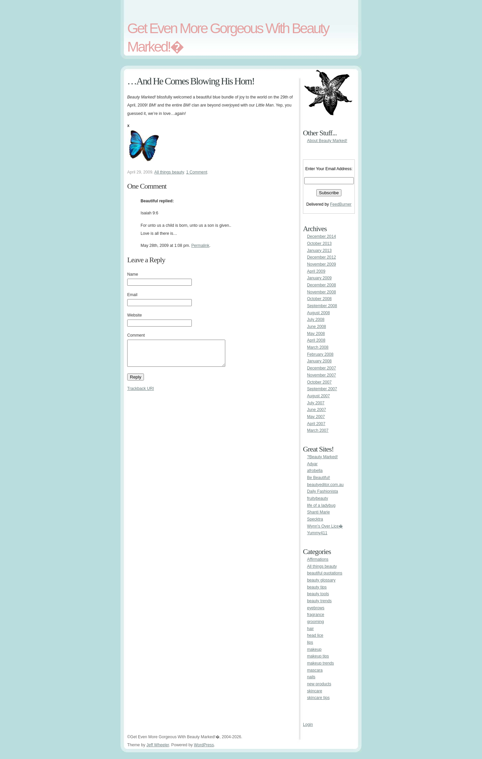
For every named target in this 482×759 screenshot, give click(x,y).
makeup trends (320, 663)
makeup (314, 649)
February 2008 (320, 354)
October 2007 (319, 382)
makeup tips (318, 656)
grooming (315, 621)
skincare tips (318, 697)
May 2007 (316, 416)
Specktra (315, 519)
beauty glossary (321, 580)
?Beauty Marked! (322, 457)
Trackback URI (140, 393)
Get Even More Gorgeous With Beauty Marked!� (228, 37)
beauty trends (319, 601)
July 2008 (315, 319)
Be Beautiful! (318, 477)
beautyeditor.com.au (325, 484)
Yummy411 (317, 533)
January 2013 (319, 250)
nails (311, 677)
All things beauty (169, 172)
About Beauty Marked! (327, 140)
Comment (136, 335)
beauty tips (317, 587)
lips (310, 642)
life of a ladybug (321, 505)
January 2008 (319, 361)
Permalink (200, 245)
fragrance (315, 614)
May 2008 (316, 333)
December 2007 (321, 368)
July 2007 (315, 403)
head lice (315, 635)
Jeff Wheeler (157, 745)
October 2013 (319, 243)
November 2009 (321, 264)
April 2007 (316, 423)
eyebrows (315, 608)
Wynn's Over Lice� (325, 526)
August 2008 (318, 312)
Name (132, 274)
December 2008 (321, 285)
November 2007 (321, 375)
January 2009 (319, 278)
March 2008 (317, 347)
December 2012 (321, 257)
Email (132, 294)
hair (310, 628)
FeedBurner (340, 204)
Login (308, 724)
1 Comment (196, 172)
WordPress (204, 745)
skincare (314, 691)
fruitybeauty (317, 498)
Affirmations (317, 559)
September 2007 (322, 389)
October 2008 (319, 298)
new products (319, 684)
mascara (315, 670)
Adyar (312, 464)
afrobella (315, 470)
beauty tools (318, 594)
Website (134, 315)
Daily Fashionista (322, 491)
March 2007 (317, 430)
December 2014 (321, 236)
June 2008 (316, 326)
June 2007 (316, 409)
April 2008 (316, 340)
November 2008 (321, 292)
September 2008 (322, 305)
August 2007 (318, 396)
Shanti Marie (318, 512)
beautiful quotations (324, 573)
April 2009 (316, 271)
